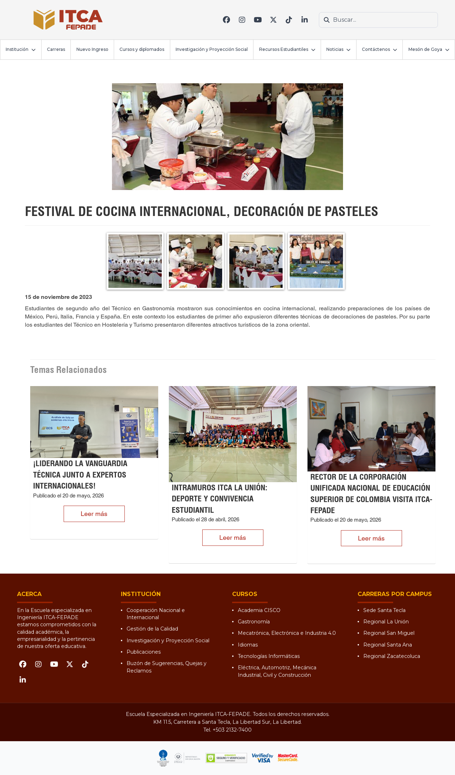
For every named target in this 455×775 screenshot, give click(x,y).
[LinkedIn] (304, 20)
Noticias (334, 49)
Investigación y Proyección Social (212, 49)
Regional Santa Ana (387, 645)
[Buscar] (326, 20)
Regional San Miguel (388, 633)
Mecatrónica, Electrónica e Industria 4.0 (287, 633)
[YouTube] (257, 20)
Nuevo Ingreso (92, 49)
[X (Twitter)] (273, 20)
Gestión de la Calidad (152, 629)
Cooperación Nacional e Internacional (156, 614)
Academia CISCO (259, 610)
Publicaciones (144, 652)
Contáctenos (376, 49)
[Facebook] (226, 20)
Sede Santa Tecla (384, 610)
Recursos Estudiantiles (283, 49)
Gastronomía (254, 621)
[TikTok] (289, 20)
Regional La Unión (386, 621)
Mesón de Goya (425, 49)
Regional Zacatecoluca (391, 656)
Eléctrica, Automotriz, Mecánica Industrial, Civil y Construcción (277, 671)
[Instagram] (242, 20)
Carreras (56, 49)
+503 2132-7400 (232, 730)
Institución (17, 49)
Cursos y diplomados (141, 49)
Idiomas (248, 645)
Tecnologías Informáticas (269, 656)
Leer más (94, 513)
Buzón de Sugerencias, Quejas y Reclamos (167, 667)
